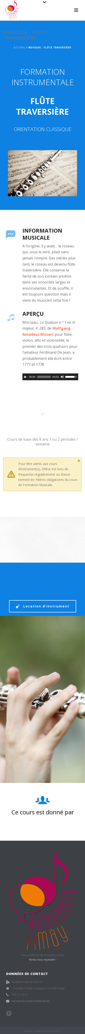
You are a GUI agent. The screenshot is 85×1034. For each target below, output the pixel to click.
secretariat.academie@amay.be (31, 1001)
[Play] (25, 377)
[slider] (44, 377)
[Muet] (62, 377)
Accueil (19, 47)
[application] (50, 376)
